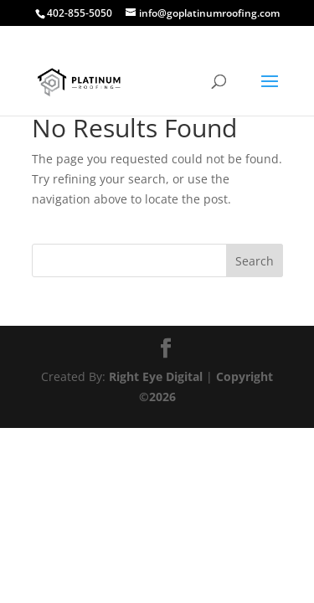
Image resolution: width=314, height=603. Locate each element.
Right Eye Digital (156, 376)
